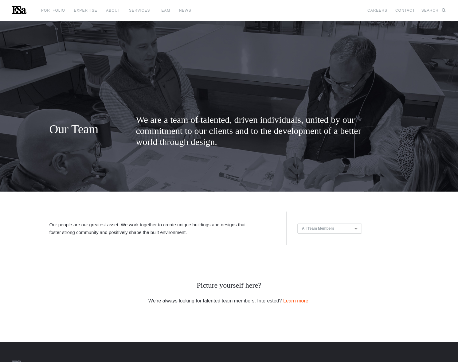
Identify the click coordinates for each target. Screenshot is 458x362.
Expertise (85, 10)
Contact (405, 10)
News (185, 10)
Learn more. (296, 300)
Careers (377, 10)
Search (433, 10)
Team (164, 10)
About (113, 10)
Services (139, 10)
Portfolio (53, 10)
